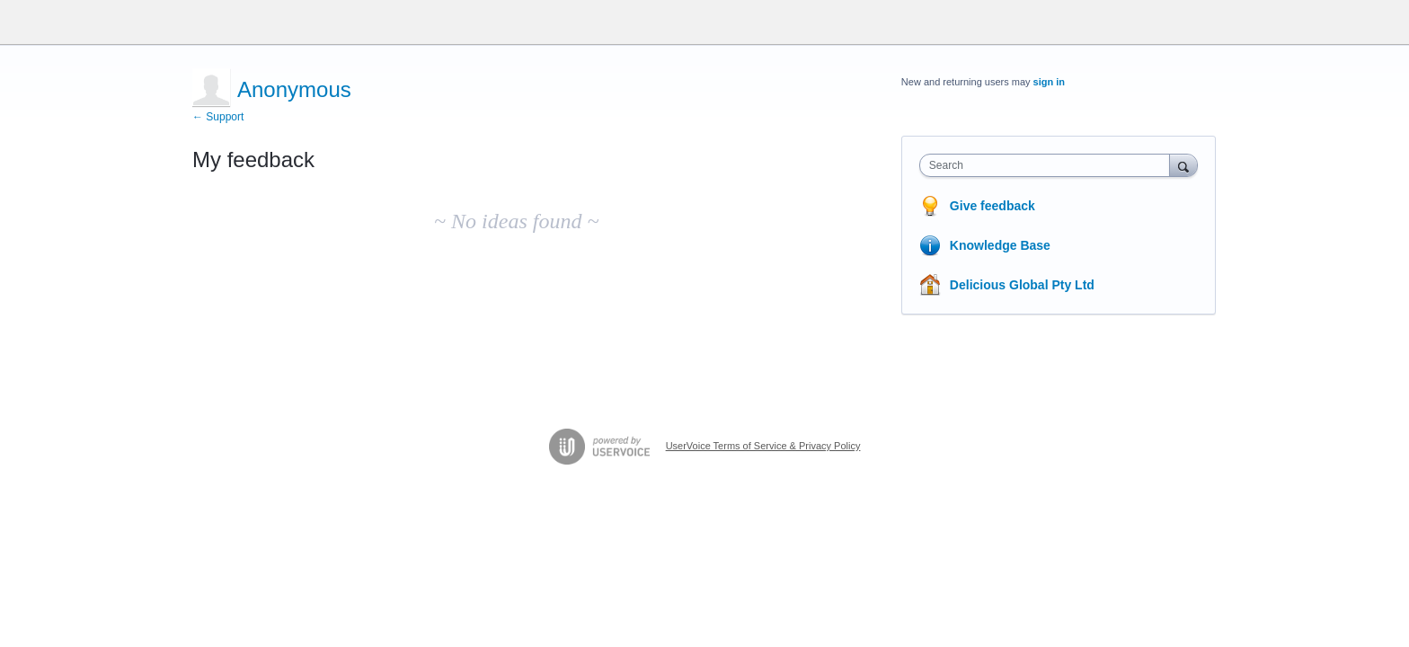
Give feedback (992, 206)
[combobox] (1049, 165)
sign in (1049, 81)
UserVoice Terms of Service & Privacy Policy (763, 445)
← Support (218, 117)
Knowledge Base (1000, 245)
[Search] (1183, 165)
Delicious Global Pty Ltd (1022, 285)
